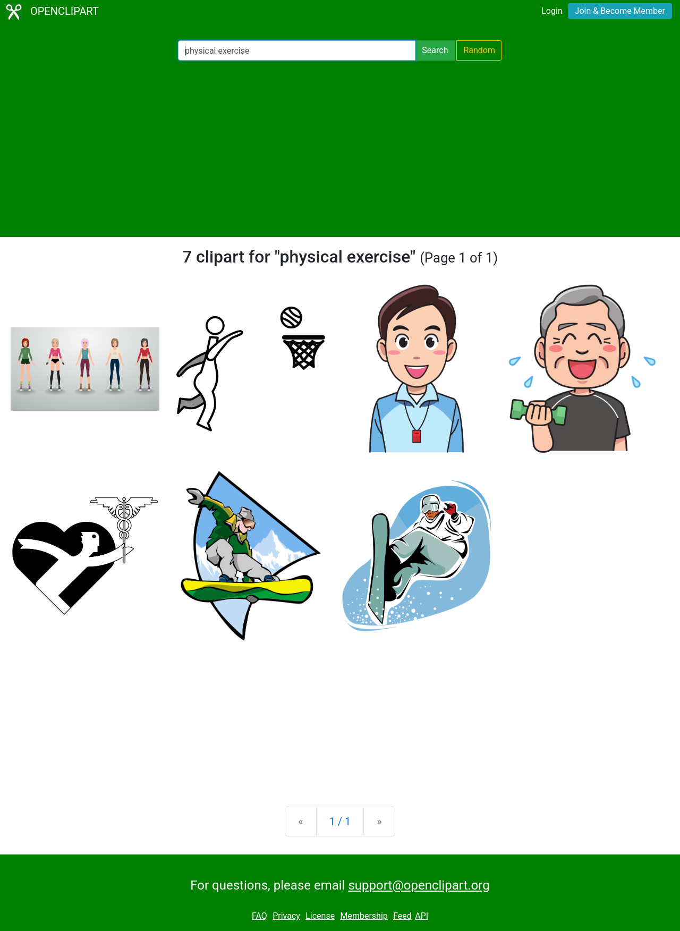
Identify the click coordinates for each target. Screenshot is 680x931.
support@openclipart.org (418, 885)
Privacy (286, 916)
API (421, 916)
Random (479, 50)
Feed (402, 916)
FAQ (259, 916)
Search (435, 50)
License (320, 916)
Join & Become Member (620, 11)
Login (551, 11)
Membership (363, 916)
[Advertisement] (340, 148)
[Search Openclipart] (296, 50)
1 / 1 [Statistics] (340, 821)
